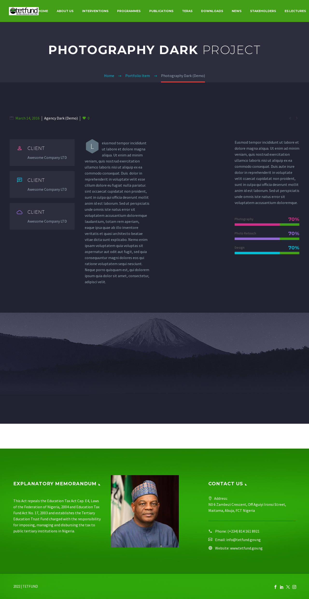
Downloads (212, 11)
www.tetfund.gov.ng (246, 548)
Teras (187, 11)
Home (43, 11)
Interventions (95, 11)
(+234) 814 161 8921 (243, 531)
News (236, 11)
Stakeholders (263, 11)
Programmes (128, 11)
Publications (161, 11)
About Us (65, 11)
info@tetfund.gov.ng (243, 539)
